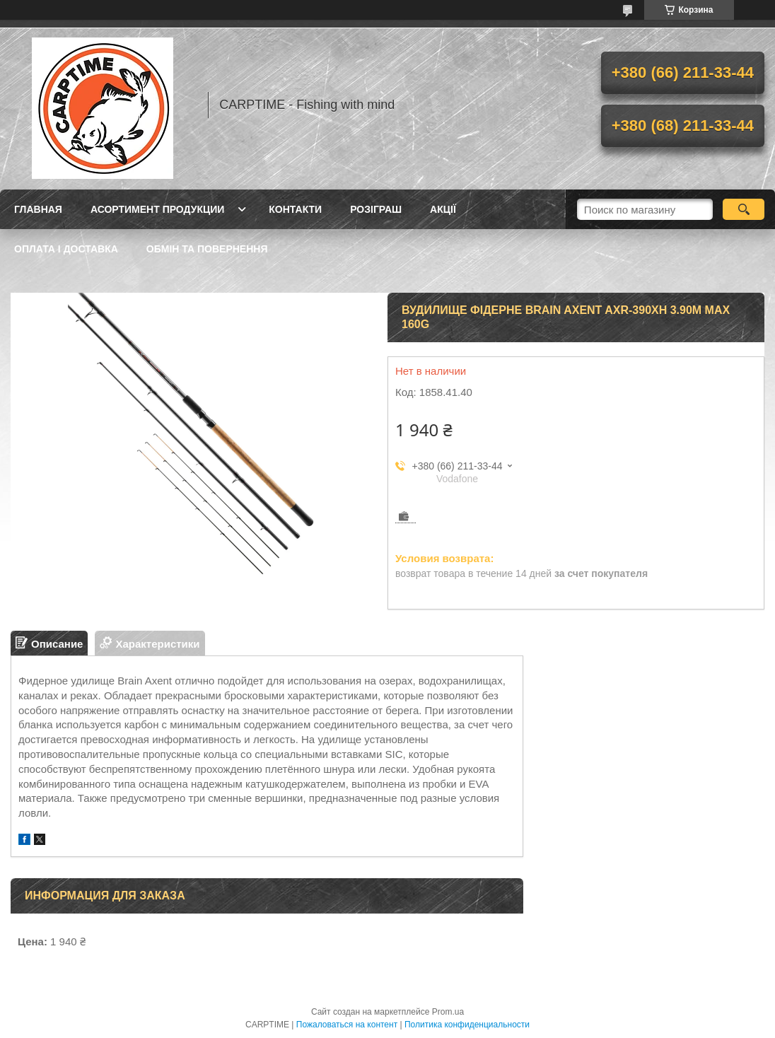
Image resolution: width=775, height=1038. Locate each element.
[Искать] (743, 209)
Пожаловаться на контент (346, 1025)
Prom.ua (448, 1012)
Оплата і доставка (66, 249)
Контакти (295, 209)
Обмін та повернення (207, 249)
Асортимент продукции (157, 209)
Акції (443, 209)
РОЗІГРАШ (376, 209)
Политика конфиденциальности (467, 1025)
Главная (38, 209)
